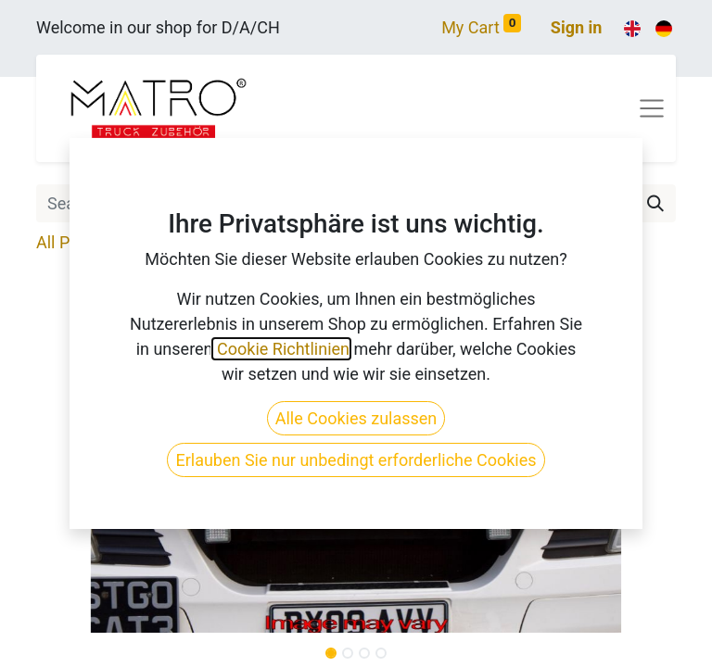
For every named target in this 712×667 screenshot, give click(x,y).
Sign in (577, 27)
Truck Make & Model (223, 242)
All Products (81, 242)
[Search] (655, 203)
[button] (84, 447)
